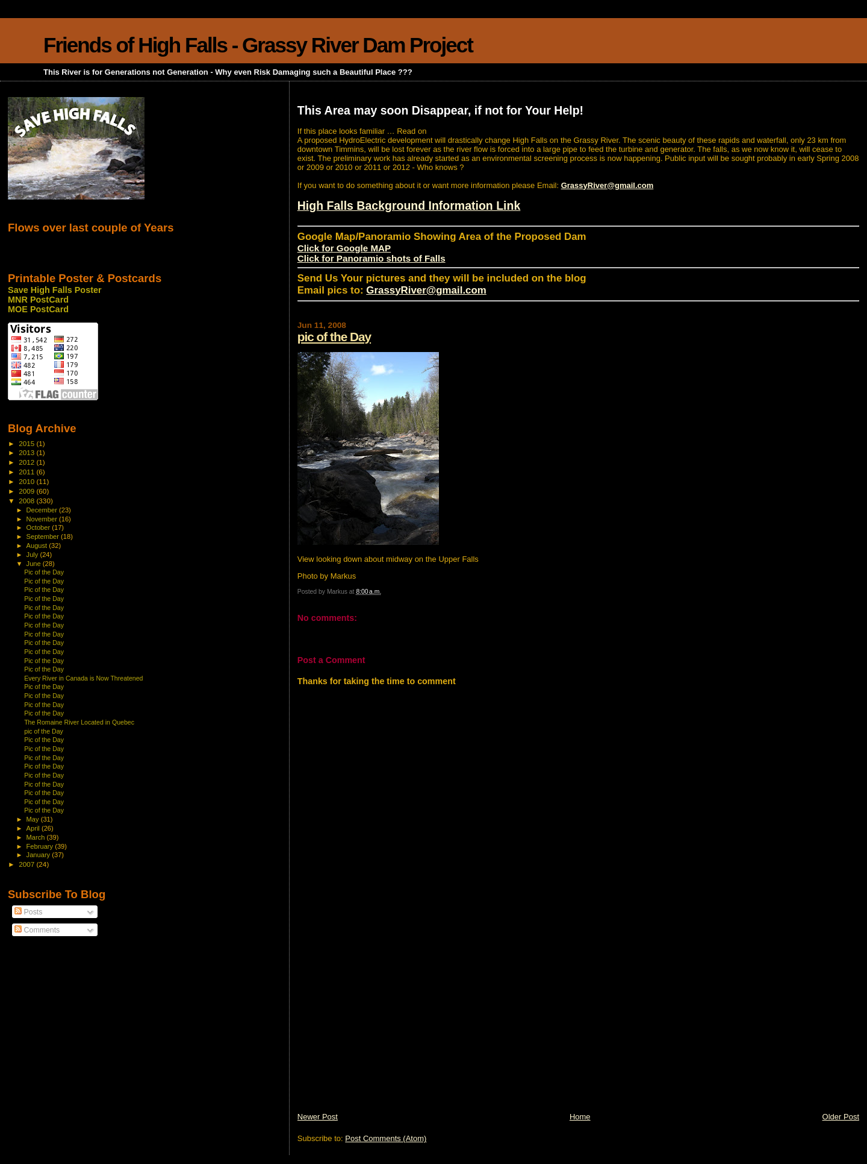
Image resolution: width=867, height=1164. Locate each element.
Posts (28, 912)
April (34, 828)
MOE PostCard (38, 309)
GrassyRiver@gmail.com (607, 185)
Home (580, 1116)
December (42, 510)
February (40, 846)
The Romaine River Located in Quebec (79, 722)
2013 (27, 452)
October (39, 527)
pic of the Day (334, 337)
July (33, 554)
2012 (27, 462)
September (43, 536)
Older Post (840, 1116)
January (39, 854)
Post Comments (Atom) (385, 1138)
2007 (27, 864)
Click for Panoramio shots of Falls (371, 258)
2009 (27, 491)
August (37, 545)
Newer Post (317, 1116)
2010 (27, 481)
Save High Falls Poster (55, 290)
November (42, 519)
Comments (37, 930)
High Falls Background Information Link (409, 205)
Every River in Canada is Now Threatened (83, 678)
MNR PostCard (38, 299)
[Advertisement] (387, 1027)
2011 (27, 472)
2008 (27, 501)
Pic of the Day (44, 572)
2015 (27, 443)
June (34, 563)
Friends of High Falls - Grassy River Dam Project (258, 45)
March (36, 837)
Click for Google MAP (344, 248)
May (33, 819)
